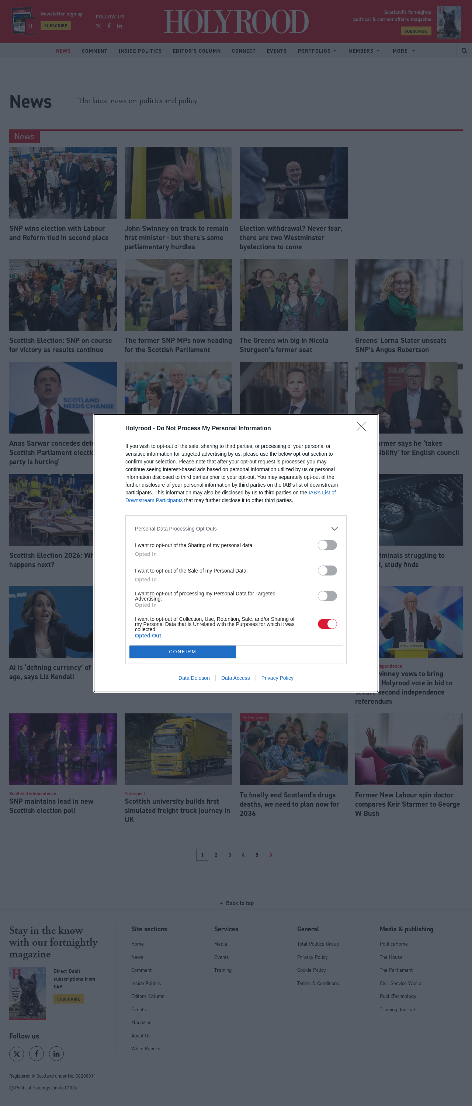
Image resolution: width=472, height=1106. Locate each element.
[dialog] (236, 553)
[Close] (364, 429)
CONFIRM (183, 651)
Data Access (235, 678)
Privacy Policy (277, 678)
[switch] (327, 545)
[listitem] (236, 529)
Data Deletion (194, 678)
